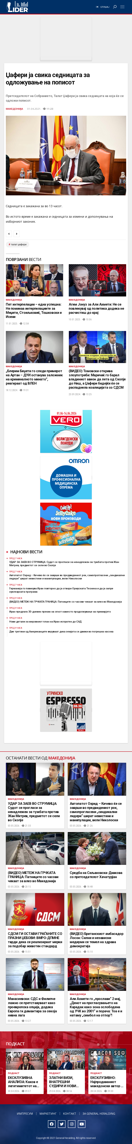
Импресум (25, 1114)
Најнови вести (26, 551)
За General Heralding (99, 1114)
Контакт (69, 1114)
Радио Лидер (17, 7)
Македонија (14, 108)
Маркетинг (48, 1114)
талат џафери (18, 244)
